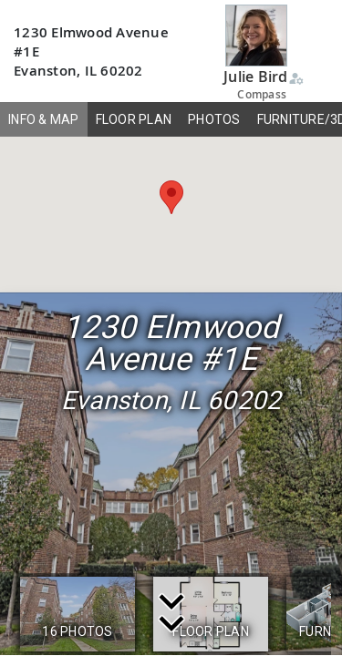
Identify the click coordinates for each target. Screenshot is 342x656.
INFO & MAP (43, 119)
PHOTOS (214, 119)
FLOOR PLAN (134, 119)
